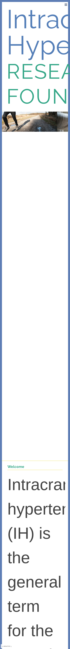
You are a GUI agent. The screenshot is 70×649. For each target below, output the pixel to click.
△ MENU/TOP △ (7, 646)
